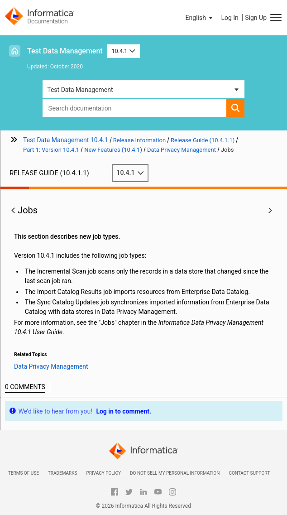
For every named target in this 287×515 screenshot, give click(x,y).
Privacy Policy (103, 473)
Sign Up (256, 17)
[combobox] (134, 108)
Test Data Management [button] (80, 89)
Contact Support (249, 473)
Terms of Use (23, 473)
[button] (200, 18)
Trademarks (62, 473)
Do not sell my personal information (175, 473)
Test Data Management (65, 51)
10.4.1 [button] (123, 51)
